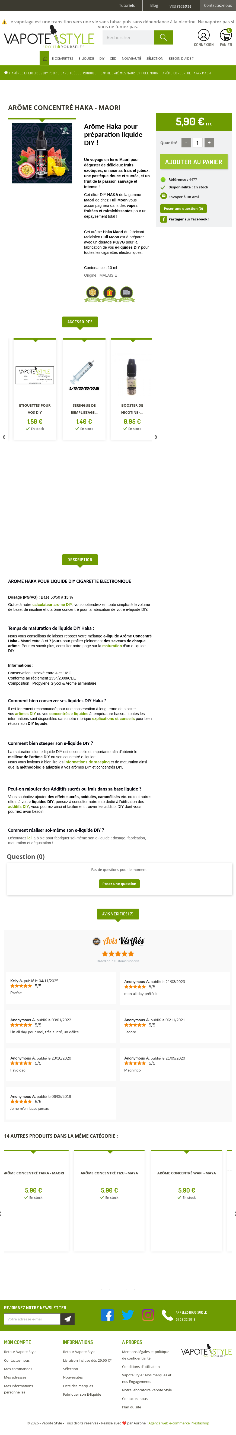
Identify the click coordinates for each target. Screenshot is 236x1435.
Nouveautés (73, 1377)
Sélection (70, 1368)
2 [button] (84, 550)
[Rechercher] (138, 37)
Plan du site (131, 1407)
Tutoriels (127, 5)
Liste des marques (78, 1385)
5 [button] (134, 1289)
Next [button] (156, 438)
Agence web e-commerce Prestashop (179, 1423)
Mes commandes (18, 1368)
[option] (35, 390)
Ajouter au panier (193, 162)
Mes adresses (15, 1377)
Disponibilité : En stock (188, 187)
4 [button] (126, 1289)
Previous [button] (4, 438)
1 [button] (76, 550)
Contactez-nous (218, 5)
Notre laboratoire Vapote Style (147, 1389)
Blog (154, 5)
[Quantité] (198, 142)
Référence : (178, 179)
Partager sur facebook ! (188, 219)
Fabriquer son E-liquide (82, 1394)
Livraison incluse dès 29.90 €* (87, 1360)
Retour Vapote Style (20, 1351)
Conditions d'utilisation (141, 1366)
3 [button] (118, 1289)
